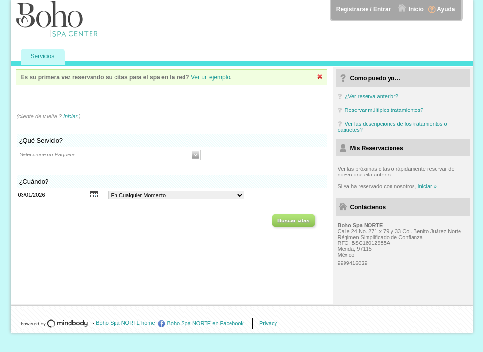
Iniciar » (427, 186)
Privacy (268, 323)
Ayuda (446, 9)
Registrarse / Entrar (363, 9)
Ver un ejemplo (210, 77)
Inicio (416, 9)
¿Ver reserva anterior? (371, 96)
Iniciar (70, 116)
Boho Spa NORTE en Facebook (205, 323)
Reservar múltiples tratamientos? (384, 110)
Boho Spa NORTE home (125, 323)
